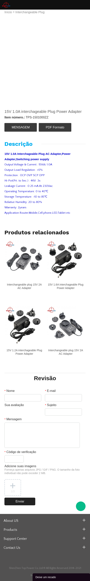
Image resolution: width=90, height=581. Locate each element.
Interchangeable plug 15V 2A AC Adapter (24, 286)
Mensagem (13, 419)
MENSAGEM (21, 127)
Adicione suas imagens (42, 469)
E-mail (50, 390)
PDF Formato (55, 127)
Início (8, 12)
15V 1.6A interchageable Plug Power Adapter (65, 286)
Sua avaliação (14, 405)
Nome (9, 390)
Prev (9, 60)
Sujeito (50, 405)
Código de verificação (20, 452)
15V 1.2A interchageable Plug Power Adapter (24, 352)
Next (80, 60)
